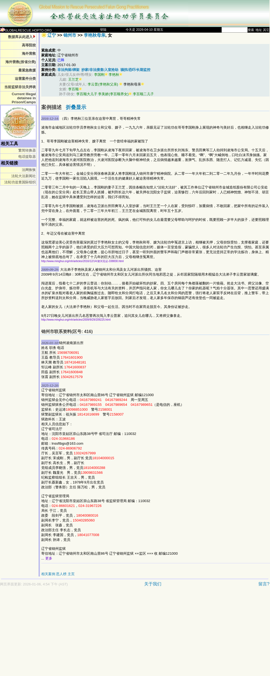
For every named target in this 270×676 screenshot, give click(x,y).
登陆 (103, 30)
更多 (48, 558)
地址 (258, 30)
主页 (71, 574)
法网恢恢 (29, 170)
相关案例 (48, 574)
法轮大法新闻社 (23, 176)
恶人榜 (61, 574)
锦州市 (69, 35)
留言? (263, 584)
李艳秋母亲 (94, 35)
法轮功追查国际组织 (20, 182)
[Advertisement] (68, 634)
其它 (266, 30)
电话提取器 (27, 157)
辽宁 (51, 35)
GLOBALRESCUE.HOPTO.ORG (26, 30)
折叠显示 (76, 107)
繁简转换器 (27, 150)
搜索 (251, 30)
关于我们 (152, 584)
